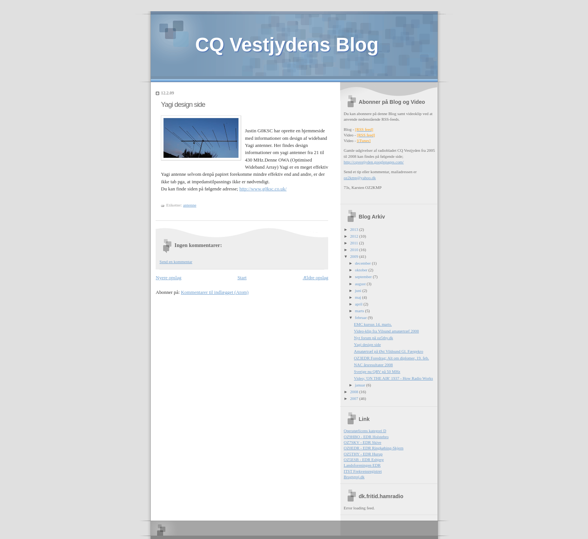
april (359, 304)
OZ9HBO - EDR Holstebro (366, 436)
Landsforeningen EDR (362, 465)
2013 (354, 229)
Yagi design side (183, 104)
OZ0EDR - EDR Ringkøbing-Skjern (374, 448)
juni (359, 290)
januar (360, 385)
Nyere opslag (168, 277)
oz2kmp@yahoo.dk (360, 177)
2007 (354, 398)
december (363, 263)
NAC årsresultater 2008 (373, 364)
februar (361, 317)
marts (360, 310)
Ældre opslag (315, 277)
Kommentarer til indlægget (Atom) (215, 292)
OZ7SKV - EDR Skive (362, 442)
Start (241, 277)
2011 (354, 243)
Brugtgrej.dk (354, 477)
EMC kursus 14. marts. (373, 324)
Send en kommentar (175, 261)
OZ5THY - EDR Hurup (363, 454)
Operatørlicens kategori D (365, 430)
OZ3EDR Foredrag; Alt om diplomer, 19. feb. (391, 358)
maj (358, 297)
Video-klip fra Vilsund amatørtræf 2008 (386, 331)
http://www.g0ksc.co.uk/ (262, 189)
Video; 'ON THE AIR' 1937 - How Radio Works (393, 378)
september (364, 276)
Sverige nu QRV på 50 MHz (377, 371)
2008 (354, 391)
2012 (354, 236)
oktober (362, 270)
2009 (354, 256)
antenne (189, 205)
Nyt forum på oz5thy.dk (373, 337)
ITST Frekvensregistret (363, 471)
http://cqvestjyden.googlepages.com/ (374, 162)
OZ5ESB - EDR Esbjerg (364, 459)
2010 (354, 249)
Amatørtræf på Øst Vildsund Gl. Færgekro (388, 351)
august (361, 283)
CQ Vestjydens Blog (287, 44)
